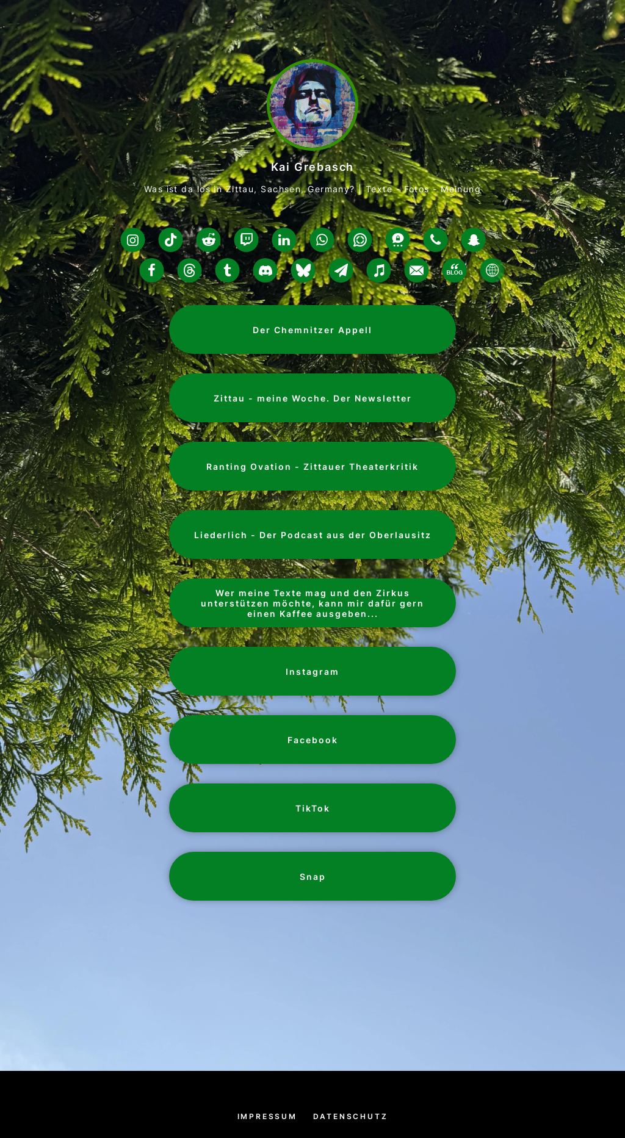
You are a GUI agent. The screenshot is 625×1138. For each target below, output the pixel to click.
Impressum (267, 1116)
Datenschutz (350, 1116)
